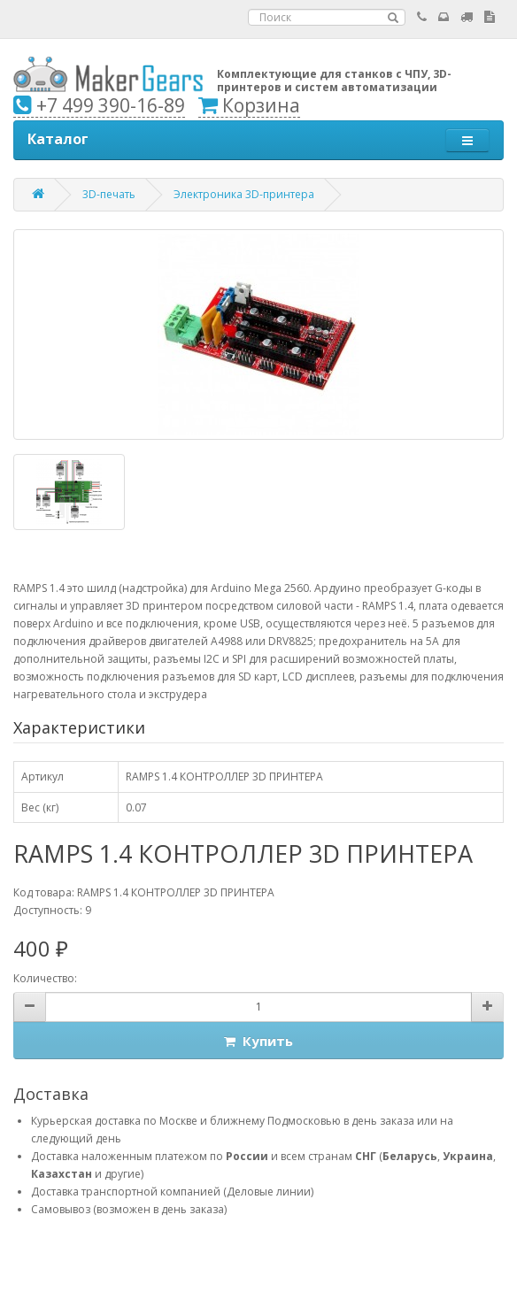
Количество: (45, 978)
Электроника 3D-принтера (244, 194)
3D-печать (108, 194)
